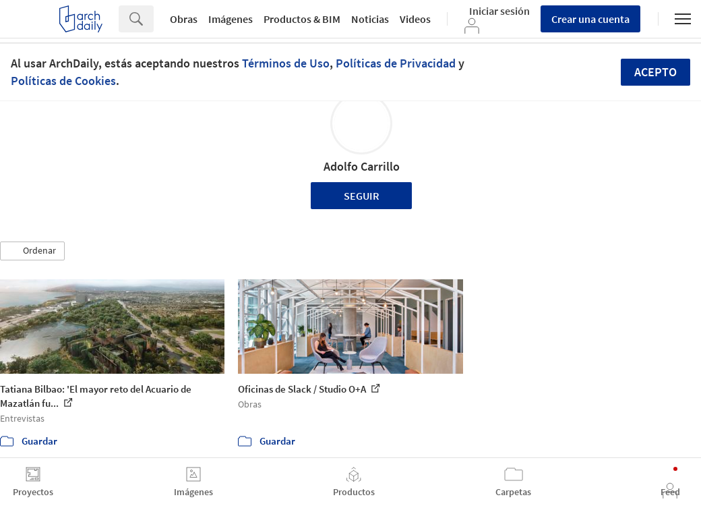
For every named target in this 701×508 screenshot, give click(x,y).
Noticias (370, 18)
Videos (415, 18)
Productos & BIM (302, 18)
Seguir (361, 195)
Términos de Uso (286, 63)
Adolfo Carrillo (362, 166)
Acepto (655, 72)
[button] (32, 251)
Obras (183, 18)
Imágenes (230, 18)
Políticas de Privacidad (396, 63)
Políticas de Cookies (63, 80)
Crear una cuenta (590, 19)
